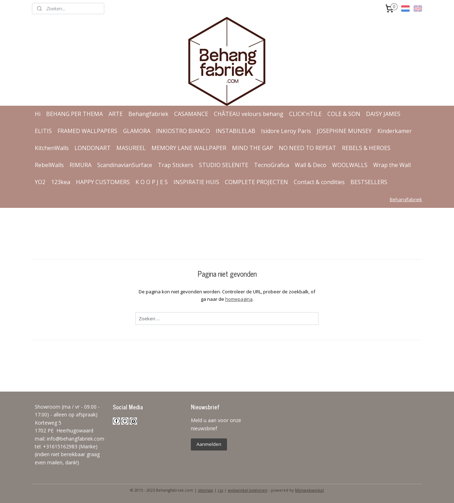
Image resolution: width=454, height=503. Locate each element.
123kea (60, 182)
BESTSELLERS (368, 182)
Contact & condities (319, 182)
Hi (37, 114)
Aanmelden (208, 444)
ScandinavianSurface (124, 165)
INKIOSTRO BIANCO (183, 131)
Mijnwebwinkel (309, 490)
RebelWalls (49, 165)
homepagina (238, 299)
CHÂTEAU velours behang (248, 114)
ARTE (116, 114)
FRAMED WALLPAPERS (87, 131)
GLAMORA (136, 131)
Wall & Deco (310, 165)
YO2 (40, 182)
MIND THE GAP (252, 148)
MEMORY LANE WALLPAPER (188, 148)
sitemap (205, 490)
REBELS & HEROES (366, 148)
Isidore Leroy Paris (286, 131)
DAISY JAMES (383, 114)
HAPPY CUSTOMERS (103, 182)
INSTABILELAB (235, 131)
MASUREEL (131, 148)
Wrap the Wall (392, 165)
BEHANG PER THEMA (74, 114)
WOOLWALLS (349, 165)
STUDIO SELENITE (223, 165)
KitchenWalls (52, 148)
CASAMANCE (191, 114)
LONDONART (92, 148)
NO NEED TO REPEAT (307, 148)
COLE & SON (343, 114)
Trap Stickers (175, 165)
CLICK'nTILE (305, 114)
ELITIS (43, 131)
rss (220, 490)
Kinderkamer (394, 131)
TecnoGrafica (271, 165)
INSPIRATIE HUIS (196, 182)
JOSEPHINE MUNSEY (344, 131)
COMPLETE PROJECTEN (256, 182)
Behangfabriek (148, 114)
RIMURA (81, 165)
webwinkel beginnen (247, 490)
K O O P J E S (151, 182)
